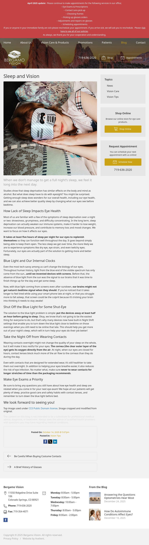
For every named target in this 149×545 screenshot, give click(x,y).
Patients (107, 42)
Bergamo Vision (32, 535)
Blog (124, 42)
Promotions (85, 42)
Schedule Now (122, 162)
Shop (107, 58)
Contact (140, 42)
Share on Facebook (45, 442)
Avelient (39, 538)
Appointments (131, 58)
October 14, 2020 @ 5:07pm (56, 432)
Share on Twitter (50, 442)
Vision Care (113, 91)
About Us (26, 42)
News (110, 85)
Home (7, 42)
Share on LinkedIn (55, 442)
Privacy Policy (11, 538)
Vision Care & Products (55, 42)
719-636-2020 (87, 58)
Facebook (6, 520)
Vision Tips (55, 435)
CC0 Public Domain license (43, 408)
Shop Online (122, 129)
